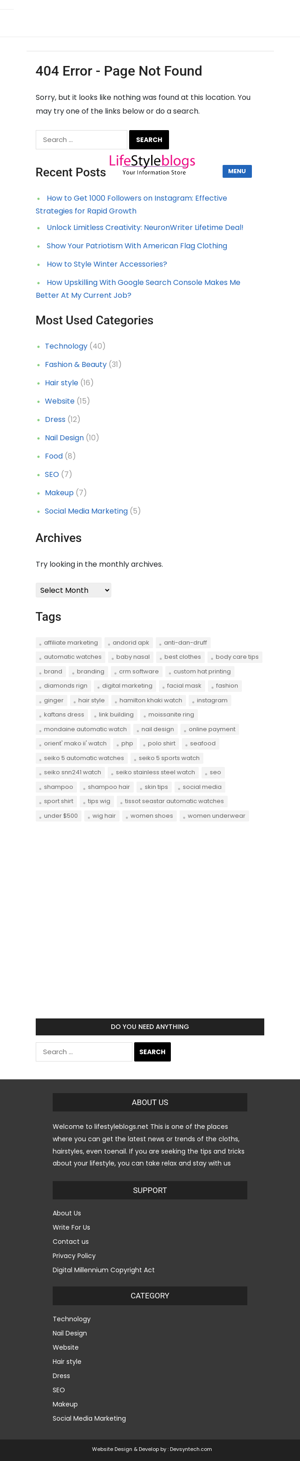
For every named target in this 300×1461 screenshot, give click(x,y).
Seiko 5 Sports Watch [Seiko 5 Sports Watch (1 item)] (169, 758)
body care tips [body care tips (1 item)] (237, 656)
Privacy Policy (74, 1255)
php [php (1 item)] (127, 743)
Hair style (61, 383)
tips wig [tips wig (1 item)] (99, 801)
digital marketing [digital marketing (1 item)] (127, 685)
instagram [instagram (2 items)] (212, 700)
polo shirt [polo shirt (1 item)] (161, 743)
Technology (66, 346)
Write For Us (71, 1227)
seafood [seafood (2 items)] (203, 743)
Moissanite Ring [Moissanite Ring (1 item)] (171, 714)
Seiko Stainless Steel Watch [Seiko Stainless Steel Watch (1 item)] (155, 772)
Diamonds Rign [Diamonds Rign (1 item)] (65, 685)
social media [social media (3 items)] (202, 786)
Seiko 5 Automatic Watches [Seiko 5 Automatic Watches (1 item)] (84, 758)
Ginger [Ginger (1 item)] (54, 700)
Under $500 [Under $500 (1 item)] (61, 815)
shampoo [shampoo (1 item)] (58, 786)
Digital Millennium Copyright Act (104, 1270)
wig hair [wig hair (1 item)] (104, 815)
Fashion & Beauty (76, 364)
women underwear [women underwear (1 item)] (216, 815)
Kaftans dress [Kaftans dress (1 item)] (64, 714)
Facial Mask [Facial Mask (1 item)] (184, 685)
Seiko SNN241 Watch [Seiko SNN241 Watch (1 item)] (72, 772)
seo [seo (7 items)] (215, 772)
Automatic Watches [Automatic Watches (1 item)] (73, 656)
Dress (55, 419)
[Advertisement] (150, 929)
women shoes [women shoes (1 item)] (152, 815)
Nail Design (64, 437)
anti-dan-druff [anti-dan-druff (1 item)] (185, 642)
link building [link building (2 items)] (116, 714)
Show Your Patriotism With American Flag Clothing (137, 246)
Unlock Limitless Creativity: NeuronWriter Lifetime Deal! (145, 227)
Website (60, 401)
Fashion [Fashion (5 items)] (227, 685)
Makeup (59, 492)
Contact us (71, 1241)
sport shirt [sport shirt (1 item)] (58, 801)
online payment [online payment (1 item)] (212, 729)
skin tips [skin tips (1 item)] (156, 786)
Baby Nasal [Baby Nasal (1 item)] (133, 656)
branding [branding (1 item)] (90, 671)
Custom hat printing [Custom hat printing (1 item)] (202, 671)
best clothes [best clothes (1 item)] (182, 656)
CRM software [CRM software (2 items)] (139, 671)
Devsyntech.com (191, 1449)
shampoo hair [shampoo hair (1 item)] (109, 786)
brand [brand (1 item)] (53, 671)
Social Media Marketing (86, 511)
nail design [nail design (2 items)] (158, 729)
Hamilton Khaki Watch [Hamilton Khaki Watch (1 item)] (151, 700)
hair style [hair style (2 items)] (91, 700)
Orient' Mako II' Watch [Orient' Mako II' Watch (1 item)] (75, 743)
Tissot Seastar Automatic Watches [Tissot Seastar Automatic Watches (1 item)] (174, 801)
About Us (67, 1213)
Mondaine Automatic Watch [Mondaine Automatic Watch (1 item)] (85, 729)
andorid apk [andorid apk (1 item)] (131, 642)
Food (54, 456)
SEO (52, 474)
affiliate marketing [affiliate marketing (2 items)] (71, 642)
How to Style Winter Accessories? (107, 264)
